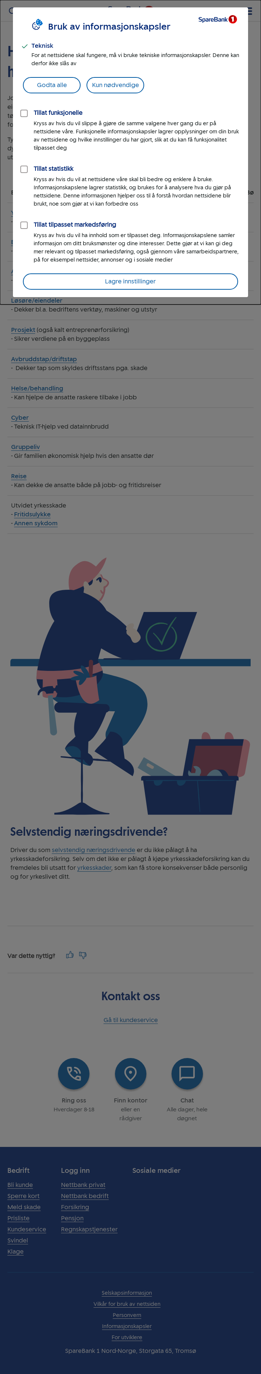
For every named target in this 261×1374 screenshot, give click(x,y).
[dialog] (130, 152)
